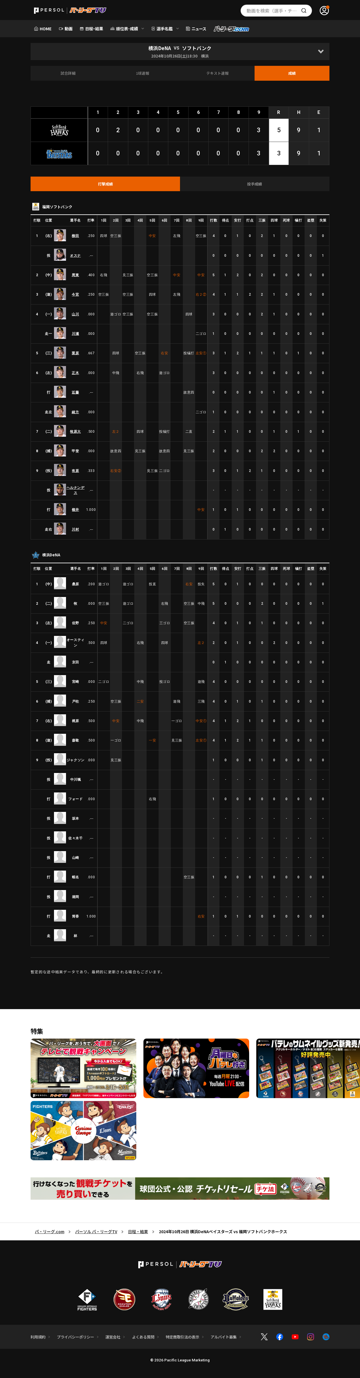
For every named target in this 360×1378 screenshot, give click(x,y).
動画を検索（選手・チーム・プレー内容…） (279, 10)
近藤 (75, 392)
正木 (75, 373)
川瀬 (75, 333)
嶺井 (75, 509)
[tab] (105, 184)
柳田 (75, 236)
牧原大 (75, 431)
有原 (75, 470)
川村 (75, 529)
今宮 (75, 294)
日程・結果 (138, 1231)
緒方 (75, 412)
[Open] (320, 51)
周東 (75, 275)
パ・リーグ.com (49, 1231)
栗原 (75, 353)
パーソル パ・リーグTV (96, 1231)
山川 (75, 314)
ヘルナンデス (76, 490)
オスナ (75, 255)
